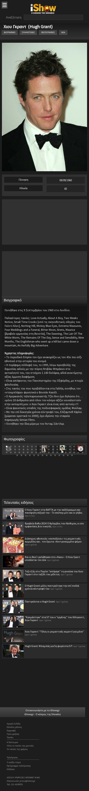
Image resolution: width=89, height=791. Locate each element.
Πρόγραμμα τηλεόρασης (19, 765)
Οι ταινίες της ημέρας (17, 749)
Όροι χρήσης (13, 733)
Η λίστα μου (12, 742)
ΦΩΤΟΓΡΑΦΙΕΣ (48, 32)
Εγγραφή (11, 730)
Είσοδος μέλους (14, 727)
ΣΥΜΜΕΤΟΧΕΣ (28, 32)
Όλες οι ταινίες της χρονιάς (20, 745)
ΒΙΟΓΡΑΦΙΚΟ (9, 32)
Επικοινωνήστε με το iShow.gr (43, 710)
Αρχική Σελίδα (13, 723)
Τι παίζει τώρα (14, 762)
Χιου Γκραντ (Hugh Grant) (28, 27)
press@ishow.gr (27, 780)
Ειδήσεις (11, 769)
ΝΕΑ (63, 32)
